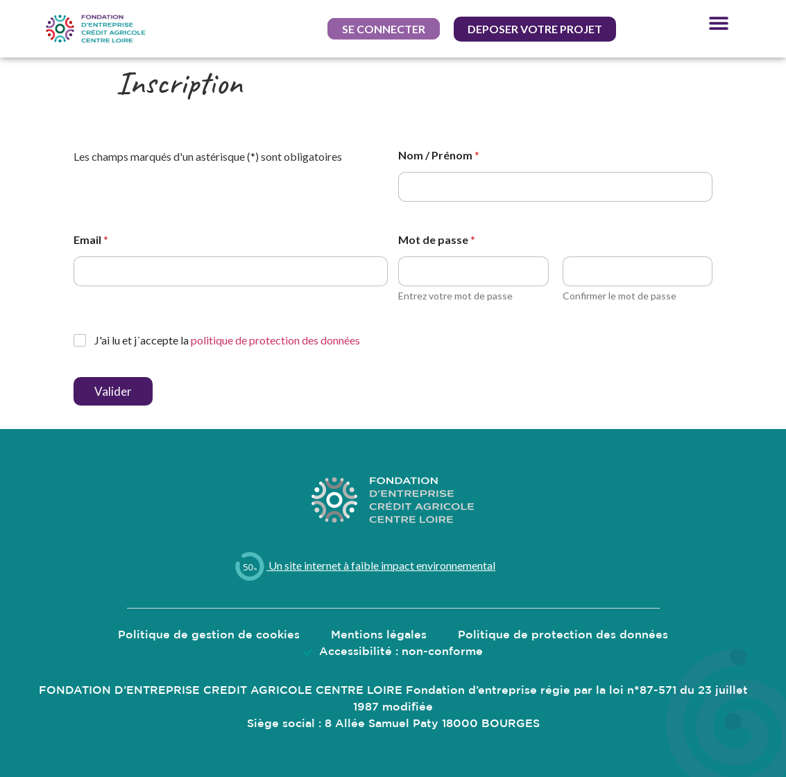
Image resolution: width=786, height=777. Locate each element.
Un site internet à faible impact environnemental (364, 565)
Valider (113, 391)
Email (91, 239)
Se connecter (383, 28)
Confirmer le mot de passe (619, 296)
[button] (383, 29)
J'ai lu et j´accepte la (227, 340)
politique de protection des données (275, 340)
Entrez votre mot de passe (455, 296)
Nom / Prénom (438, 154)
